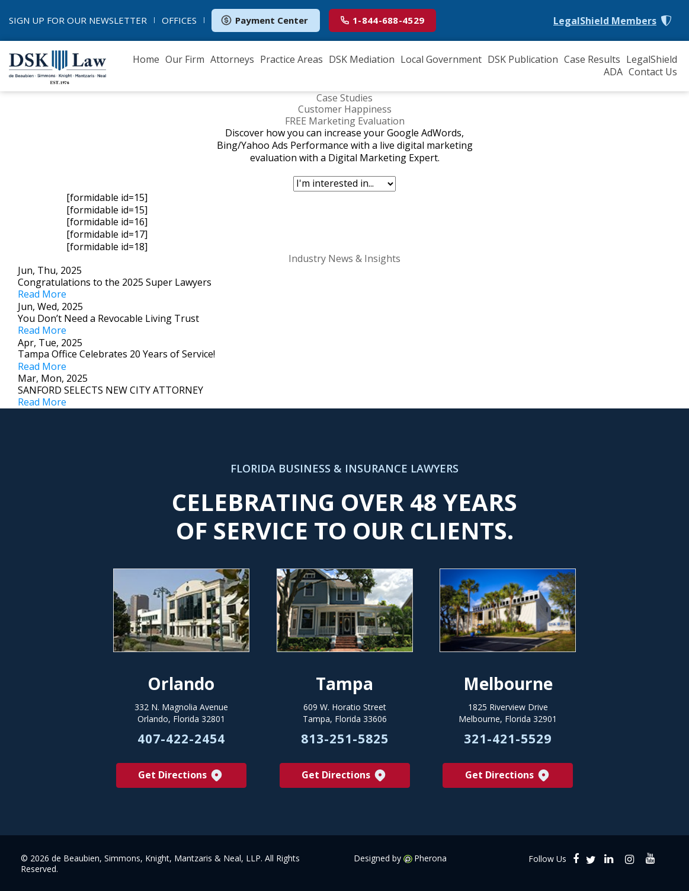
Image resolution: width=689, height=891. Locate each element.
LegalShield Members (604, 21)
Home (146, 59)
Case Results (592, 59)
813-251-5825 (345, 738)
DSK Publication (523, 59)
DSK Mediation (362, 59)
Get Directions (181, 775)
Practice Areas (291, 59)
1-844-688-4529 (382, 20)
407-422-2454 (181, 738)
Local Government (441, 59)
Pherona (430, 858)
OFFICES (179, 20)
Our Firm (184, 59)
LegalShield (651, 59)
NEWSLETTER (78, 20)
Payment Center (264, 20)
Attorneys (232, 59)
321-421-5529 (508, 738)
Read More (42, 294)
